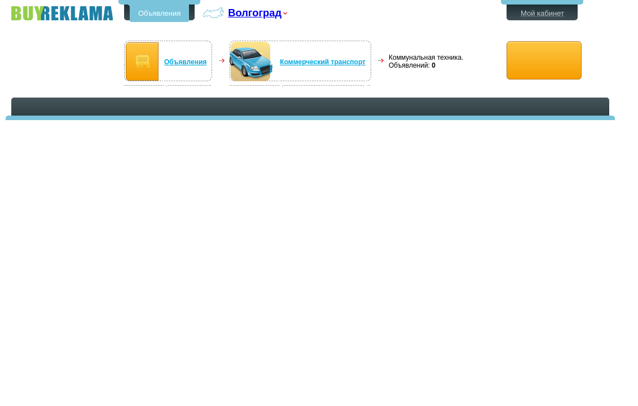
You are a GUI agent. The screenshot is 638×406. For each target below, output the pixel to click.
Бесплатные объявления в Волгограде (62, 13)
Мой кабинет (542, 13)
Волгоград (254, 13)
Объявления (159, 13)
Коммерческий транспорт (323, 62)
